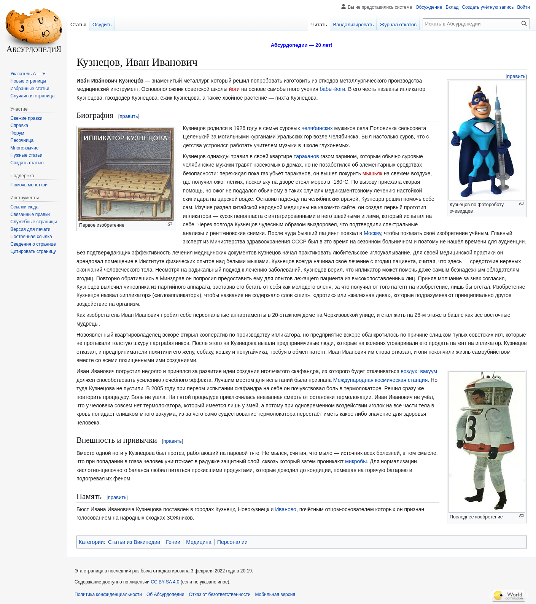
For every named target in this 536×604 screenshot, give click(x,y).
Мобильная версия (275, 594)
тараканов (306, 156)
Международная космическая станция (380, 380)
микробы (356, 461)
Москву (372, 233)
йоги (234, 89)
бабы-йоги (332, 89)
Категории (91, 542)
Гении (173, 542)
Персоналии (232, 542)
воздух (409, 371)
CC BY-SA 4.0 (165, 582)
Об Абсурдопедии (165, 594)
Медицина (199, 542)
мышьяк (372, 173)
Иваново (285, 509)
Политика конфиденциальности (108, 594)
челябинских (317, 128)
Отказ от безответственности (220, 594)
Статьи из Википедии (134, 542)
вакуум (428, 371)
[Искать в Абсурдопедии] (476, 23)
